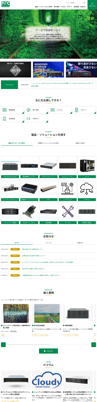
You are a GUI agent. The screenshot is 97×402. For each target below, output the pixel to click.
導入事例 (56, 6)
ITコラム (63, 6)
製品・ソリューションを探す (44, 6)
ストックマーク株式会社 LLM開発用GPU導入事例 (16, 327)
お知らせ (83, 6)
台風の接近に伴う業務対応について (32, 249)
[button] (3, 344)
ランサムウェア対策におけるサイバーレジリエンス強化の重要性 (16, 393)
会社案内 (76, 6)
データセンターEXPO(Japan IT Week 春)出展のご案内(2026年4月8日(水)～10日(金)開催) (47, 262)
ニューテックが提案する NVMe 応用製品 (47, 392)
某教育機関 (68, 325)
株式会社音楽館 (39, 325)
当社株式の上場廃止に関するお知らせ (33, 269)
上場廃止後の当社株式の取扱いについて (34, 256)
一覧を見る (49, 351)
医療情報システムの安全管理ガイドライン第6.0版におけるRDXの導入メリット (78, 393)
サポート (69, 6)
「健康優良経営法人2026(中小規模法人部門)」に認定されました (41, 275)
